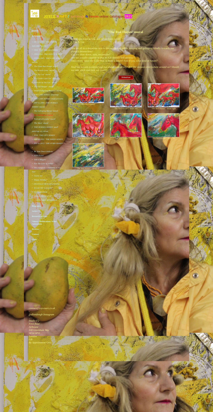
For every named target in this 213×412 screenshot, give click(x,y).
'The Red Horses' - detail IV (88, 168)
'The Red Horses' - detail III (163, 138)
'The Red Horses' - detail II (126, 138)
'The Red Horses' (88, 104)
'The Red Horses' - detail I (88, 138)
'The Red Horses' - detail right (163, 108)
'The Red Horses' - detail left (126, 108)
